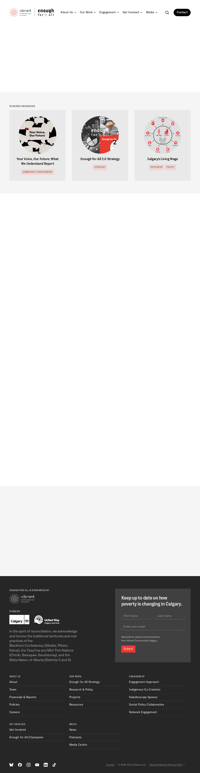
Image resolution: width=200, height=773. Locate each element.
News (72, 729)
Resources (76, 704)
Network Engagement (143, 712)
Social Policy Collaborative (146, 704)
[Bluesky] (11, 765)
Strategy (99, 167)
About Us (69, 12)
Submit (128, 649)
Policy (170, 167)
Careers (14, 712)
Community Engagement (38, 172)
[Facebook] (20, 765)
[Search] (167, 13)
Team (12, 689)
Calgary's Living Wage (162, 159)
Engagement (109, 12)
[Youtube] (37, 765)
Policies (14, 704)
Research (156, 167)
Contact (182, 12)
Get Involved (133, 12)
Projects (74, 697)
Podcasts (75, 737)
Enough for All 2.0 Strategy (100, 159)
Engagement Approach (144, 682)
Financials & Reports (22, 697)
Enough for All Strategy (84, 682)
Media (152, 12)
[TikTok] (54, 765)
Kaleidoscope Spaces (143, 697)
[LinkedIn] (46, 765)
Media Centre (78, 744)
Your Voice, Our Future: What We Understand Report (38, 161)
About (13, 682)
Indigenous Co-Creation (144, 689)
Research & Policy (81, 689)
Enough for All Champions (26, 737)
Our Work (88, 12)
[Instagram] (28, 765)
